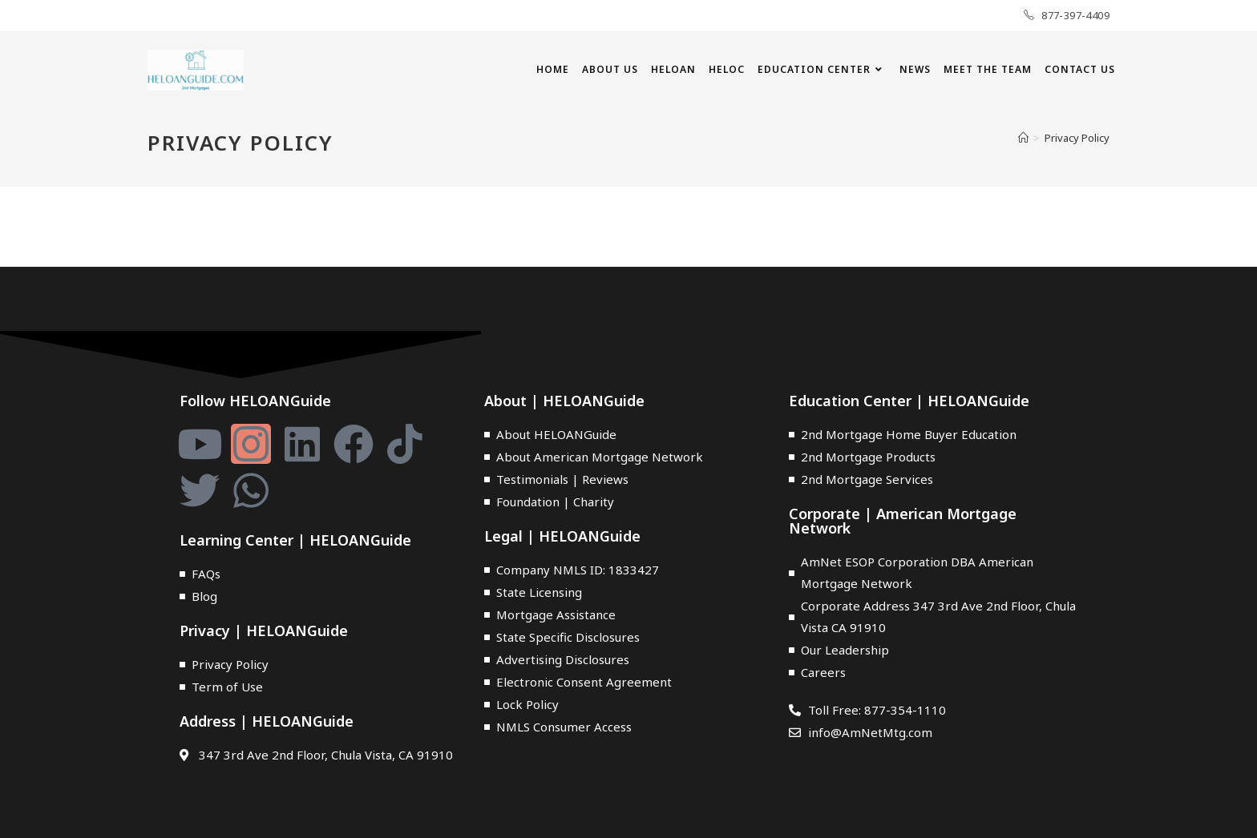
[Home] (1023, 138)
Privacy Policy (1077, 138)
